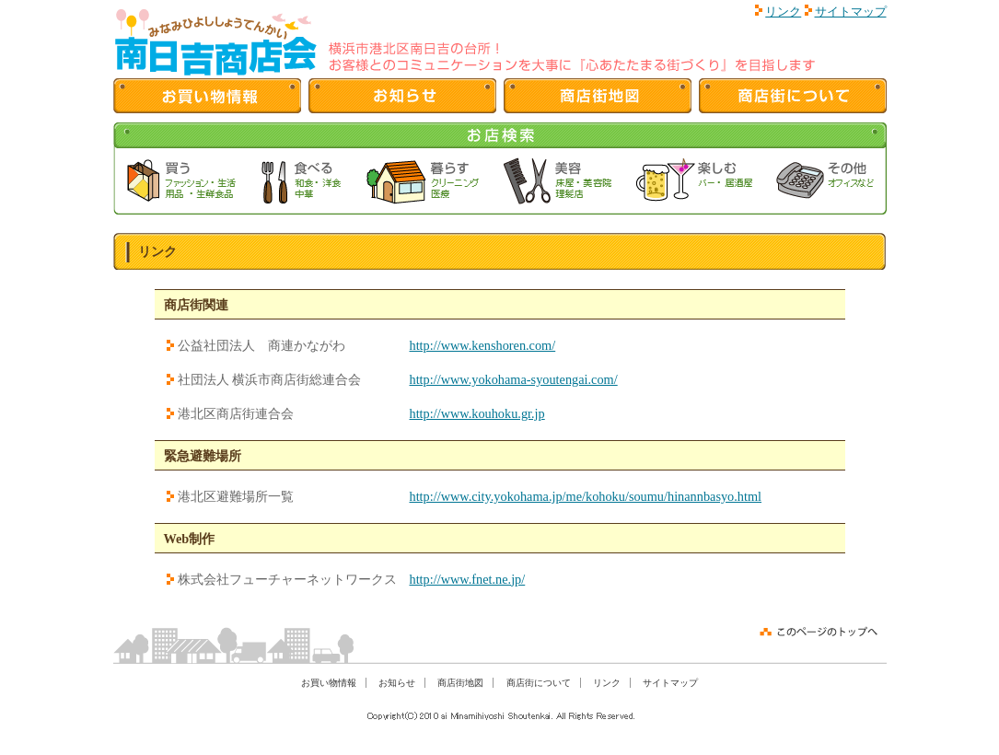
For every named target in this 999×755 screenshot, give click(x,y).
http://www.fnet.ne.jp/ (468, 579)
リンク (783, 11)
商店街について (538, 683)
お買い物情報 (328, 683)
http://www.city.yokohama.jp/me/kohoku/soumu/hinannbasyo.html (586, 496)
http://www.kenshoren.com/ (483, 345)
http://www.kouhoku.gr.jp (477, 413)
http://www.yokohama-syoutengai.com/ (514, 379)
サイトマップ (851, 11)
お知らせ (396, 683)
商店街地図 (460, 683)
